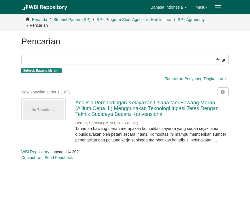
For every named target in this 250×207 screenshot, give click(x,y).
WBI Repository (35, 152)
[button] (168, 7)
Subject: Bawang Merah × (41, 70)
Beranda (39, 19)
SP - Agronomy (191, 19)
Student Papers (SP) (71, 19)
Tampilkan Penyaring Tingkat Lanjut (197, 78)
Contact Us (31, 157)
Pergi (220, 59)
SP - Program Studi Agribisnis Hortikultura (133, 19)
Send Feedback (59, 157)
